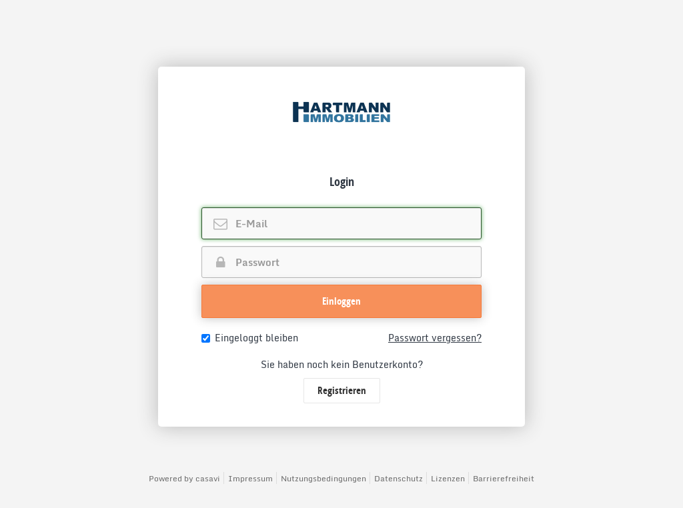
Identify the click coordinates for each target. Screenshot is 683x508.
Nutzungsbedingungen (323, 478)
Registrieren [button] (341, 390)
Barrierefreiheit (503, 478)
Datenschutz (398, 478)
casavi (207, 478)
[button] (341, 301)
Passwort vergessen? (435, 338)
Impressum (250, 478)
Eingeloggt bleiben (249, 338)
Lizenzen (448, 478)
